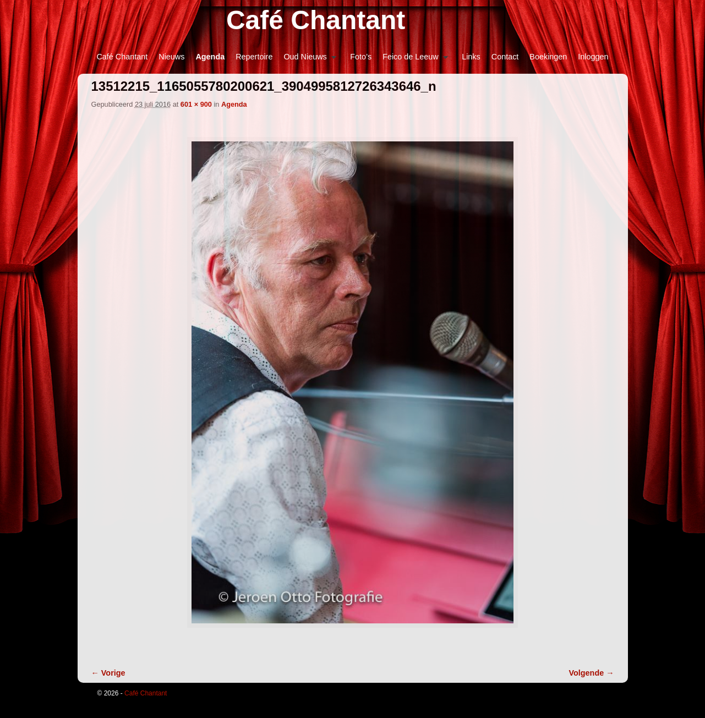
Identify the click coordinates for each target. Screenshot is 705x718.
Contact (505, 56)
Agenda (210, 56)
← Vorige (108, 672)
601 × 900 (196, 104)
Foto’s (360, 56)
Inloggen (593, 56)
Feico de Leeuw (412, 59)
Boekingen (548, 56)
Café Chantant (315, 20)
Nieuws (171, 56)
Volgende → (591, 672)
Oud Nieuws (307, 59)
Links (471, 56)
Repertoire (254, 56)
